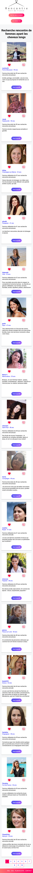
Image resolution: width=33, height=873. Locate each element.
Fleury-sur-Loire (7, 632)
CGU (12, 871)
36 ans (14, 785)
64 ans (10, 683)
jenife (4, 323)
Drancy (4, 683)
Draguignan (5, 734)
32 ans (19, 172)
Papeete (4, 581)
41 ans (12, 223)
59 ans (16, 70)
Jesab (4, 119)
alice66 (4, 221)
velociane (5, 426)
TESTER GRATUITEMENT (16, 15)
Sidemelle (5, 272)
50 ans (13, 121)
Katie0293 (5, 681)
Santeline (5, 732)
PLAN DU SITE (19, 871)
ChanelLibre (6, 834)
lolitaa (4, 170)
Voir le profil (16, 87)
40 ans (15, 632)
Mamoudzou (6, 376)
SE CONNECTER (16, 21)
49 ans (12, 478)
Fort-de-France (6, 785)
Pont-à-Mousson (7, 70)
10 (22, 865)
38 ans (12, 427)
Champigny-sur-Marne (9, 172)
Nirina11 (5, 375)
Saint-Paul (5, 427)
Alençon (4, 836)
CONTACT (28, 871)
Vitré (3, 274)
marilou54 (5, 68)
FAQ (8, 871)
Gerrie (4, 477)
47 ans (9, 325)
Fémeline (5, 783)
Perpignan (5, 223)
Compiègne (5, 478)
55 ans (13, 376)
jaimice (4, 630)
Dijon (3, 325)
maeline (4, 528)
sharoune (5, 579)
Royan (4, 529)
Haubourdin (6, 121)
